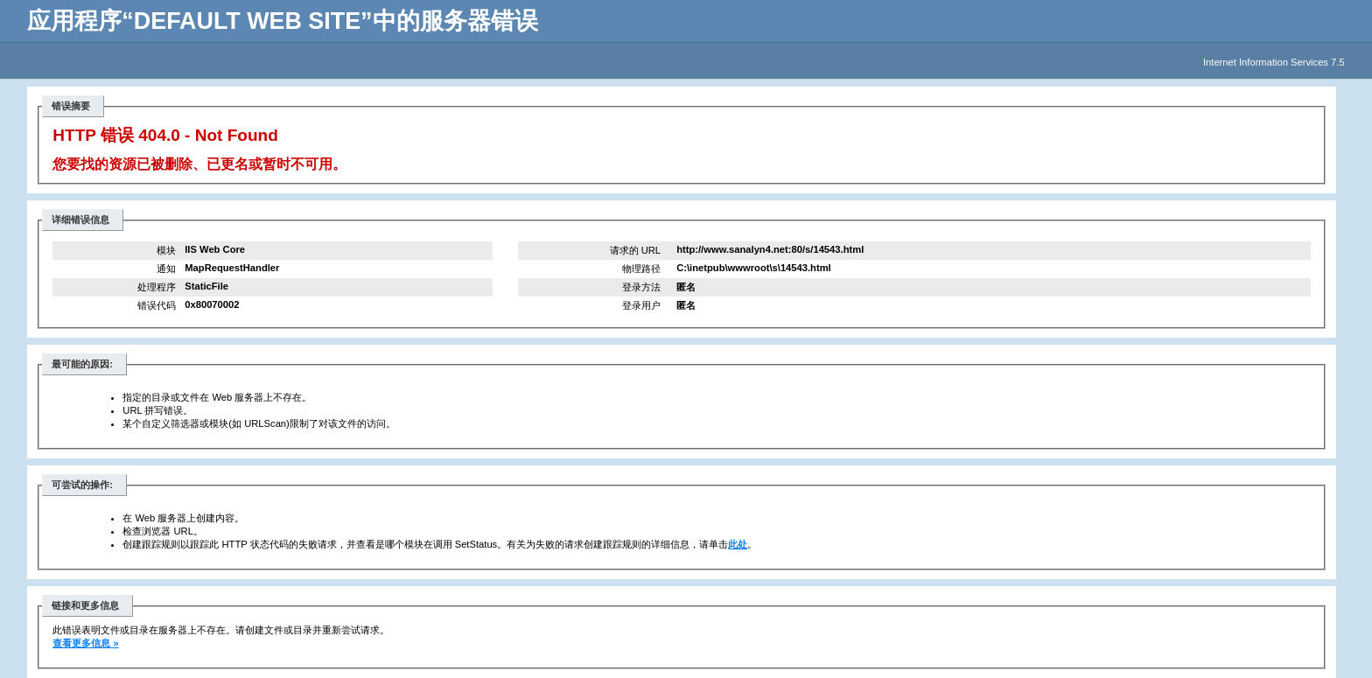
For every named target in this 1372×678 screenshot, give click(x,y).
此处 (737, 544)
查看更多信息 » (85, 643)
